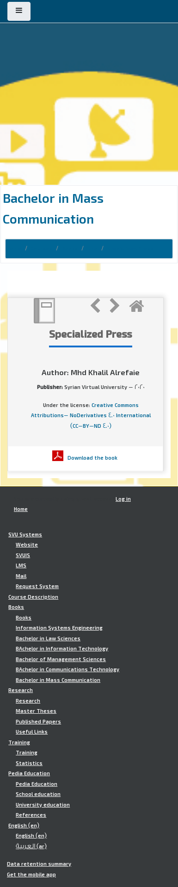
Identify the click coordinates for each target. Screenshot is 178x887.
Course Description (33, 597)
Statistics (29, 763)
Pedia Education (29, 773)
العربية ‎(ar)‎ (31, 846)
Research (20, 690)
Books (70, 248)
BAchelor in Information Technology (62, 648)
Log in (123, 499)
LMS (21, 565)
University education (43, 804)
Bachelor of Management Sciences (61, 659)
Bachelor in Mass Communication (58, 680)
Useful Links (32, 731)
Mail (21, 576)
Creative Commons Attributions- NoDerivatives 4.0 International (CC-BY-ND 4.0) (91, 415)
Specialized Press (130, 248)
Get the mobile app (31, 874)
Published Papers (38, 721)
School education (38, 794)
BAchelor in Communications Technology (67, 669)
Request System (37, 586)
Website (27, 544)
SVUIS (23, 555)
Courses (41, 248)
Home (14, 248)
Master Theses (36, 711)
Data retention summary (39, 864)
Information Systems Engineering (59, 628)
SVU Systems (25, 534)
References (31, 815)
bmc (92, 248)
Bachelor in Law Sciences (48, 638)
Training (19, 742)
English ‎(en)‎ (23, 825)
